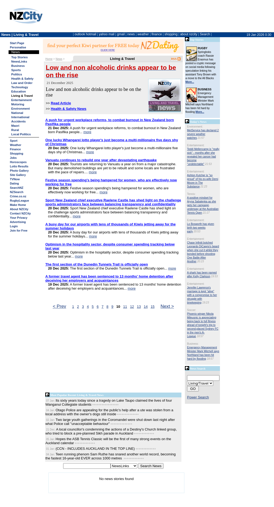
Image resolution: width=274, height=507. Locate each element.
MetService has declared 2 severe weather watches (203, 134)
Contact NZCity (20, 213)
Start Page (17, 43)
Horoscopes (18, 162)
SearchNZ (16, 187)
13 (139, 307)
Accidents (18, 121)
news (131, 34)
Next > (167, 306)
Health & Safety (22, 78)
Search (205, 34)
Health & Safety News (68, 109)
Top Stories (19, 57)
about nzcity (188, 34)
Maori (15, 125)
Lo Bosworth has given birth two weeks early (200, 227)
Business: (193, 343)
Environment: (195, 126)
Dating (14, 183)
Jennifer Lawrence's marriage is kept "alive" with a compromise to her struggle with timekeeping (202, 295)
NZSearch (16, 192)
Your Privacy (18, 217)
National (17, 112)
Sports (16, 70)
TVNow (15, 179)
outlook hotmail (85, 34)
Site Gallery (18, 174)
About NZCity (19, 209)
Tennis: (191, 194)
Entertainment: (195, 145)
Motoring (17, 104)
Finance (15, 149)
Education (18, 91)
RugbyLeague (19, 200)
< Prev (59, 306)
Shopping (16, 153)
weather (143, 34)
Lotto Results (19, 166)
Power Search (198, 397)
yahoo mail (107, 34)
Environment (20, 108)
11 (125, 307)
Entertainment (21, 100)
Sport (13, 140)
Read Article (61, 103)
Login (14, 226)
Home (49, 58)
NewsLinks (19, 61)
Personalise (18, 47)
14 (146, 307)
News (59, 58)
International (20, 117)
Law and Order (21, 82)
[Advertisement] (113, 351)
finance (156, 34)
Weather (15, 145)
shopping (171, 34)
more (87, 132)
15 (153, 307)
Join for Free (18, 230)
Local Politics (21, 134)
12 (132, 307)
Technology (19, 87)
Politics (16, 74)
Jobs (13, 157)
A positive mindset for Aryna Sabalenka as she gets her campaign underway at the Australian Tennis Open (203, 205)
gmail (121, 34)
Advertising (18, 222)
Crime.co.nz (18, 196)
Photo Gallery (19, 170)
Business (18, 65)
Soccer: (191, 310)
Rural (15, 130)
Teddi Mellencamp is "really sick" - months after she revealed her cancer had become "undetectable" (203, 157)
